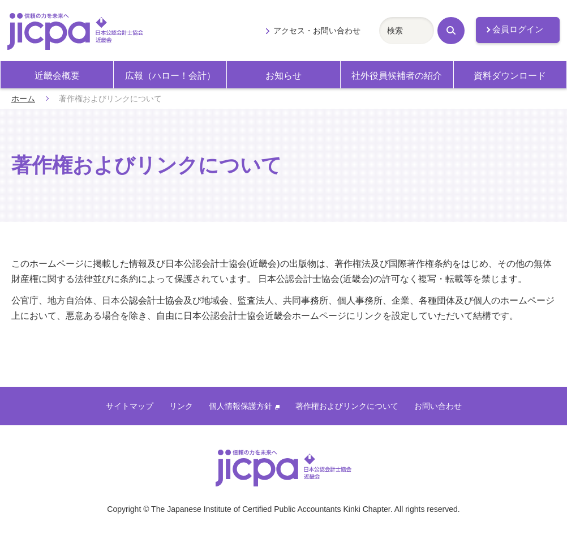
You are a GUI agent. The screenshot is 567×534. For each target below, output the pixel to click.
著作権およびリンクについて (346, 406)
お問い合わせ (438, 406)
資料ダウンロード (510, 75)
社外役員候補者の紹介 (396, 75)
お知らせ (283, 75)
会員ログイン (517, 29)
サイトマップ (129, 406)
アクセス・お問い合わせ (316, 30)
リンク (181, 406)
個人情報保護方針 (244, 406)
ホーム (23, 98)
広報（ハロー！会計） (170, 75)
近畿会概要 (57, 75)
